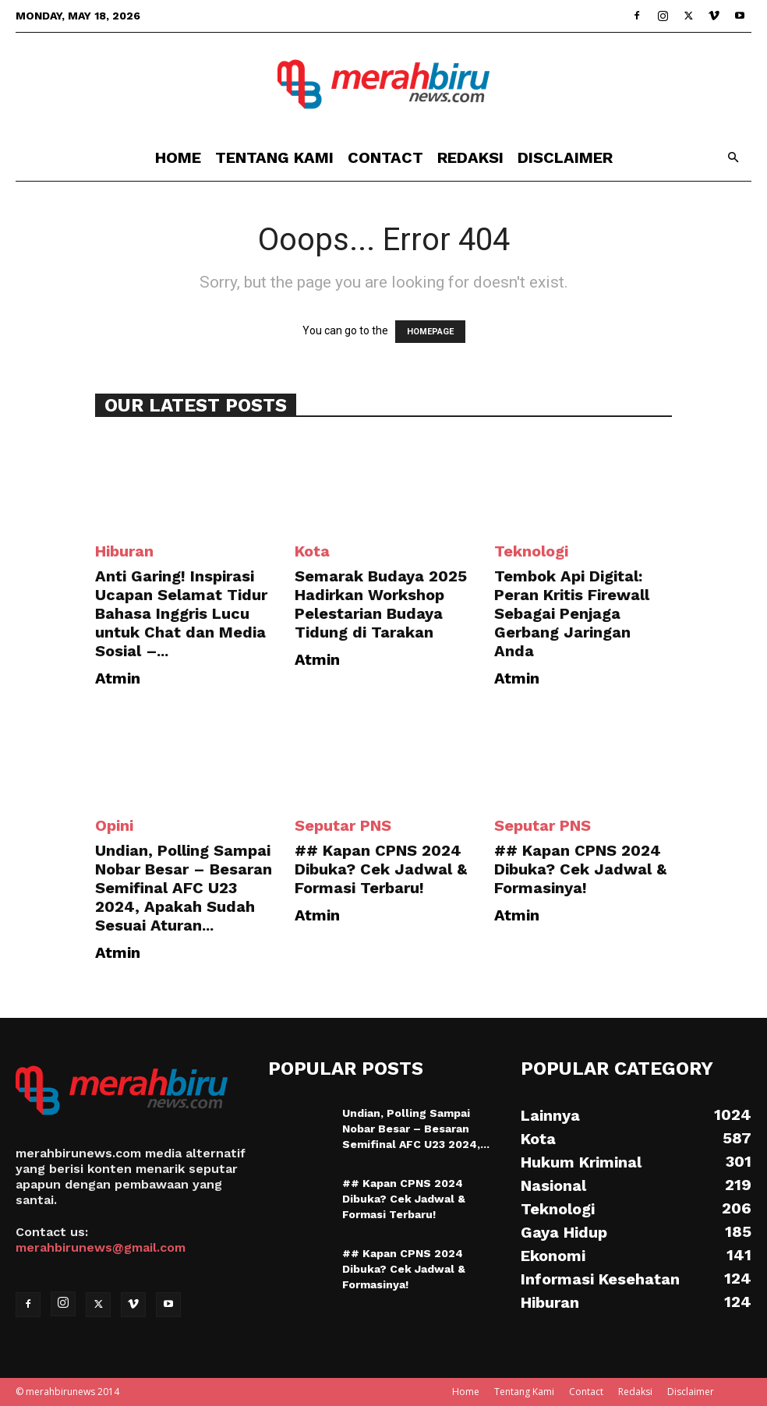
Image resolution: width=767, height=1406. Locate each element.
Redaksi (470, 157)
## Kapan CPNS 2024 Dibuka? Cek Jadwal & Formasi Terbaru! (381, 869)
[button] (732, 157)
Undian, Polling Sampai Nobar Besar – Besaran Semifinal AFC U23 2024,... (416, 1128)
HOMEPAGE (430, 332)
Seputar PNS (343, 825)
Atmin (117, 678)
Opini (114, 825)
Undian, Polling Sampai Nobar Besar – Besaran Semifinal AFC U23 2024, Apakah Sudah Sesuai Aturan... (183, 887)
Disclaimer (565, 157)
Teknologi (531, 551)
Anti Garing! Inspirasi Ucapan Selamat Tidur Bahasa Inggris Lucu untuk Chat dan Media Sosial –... (181, 613)
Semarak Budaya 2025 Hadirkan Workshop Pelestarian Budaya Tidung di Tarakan (381, 604)
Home (178, 157)
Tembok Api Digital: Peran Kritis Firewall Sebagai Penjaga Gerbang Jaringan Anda (571, 613)
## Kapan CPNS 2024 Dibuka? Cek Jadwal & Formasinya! (580, 869)
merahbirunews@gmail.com (101, 1247)
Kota (312, 551)
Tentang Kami (274, 157)
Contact (385, 157)
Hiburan (124, 551)
